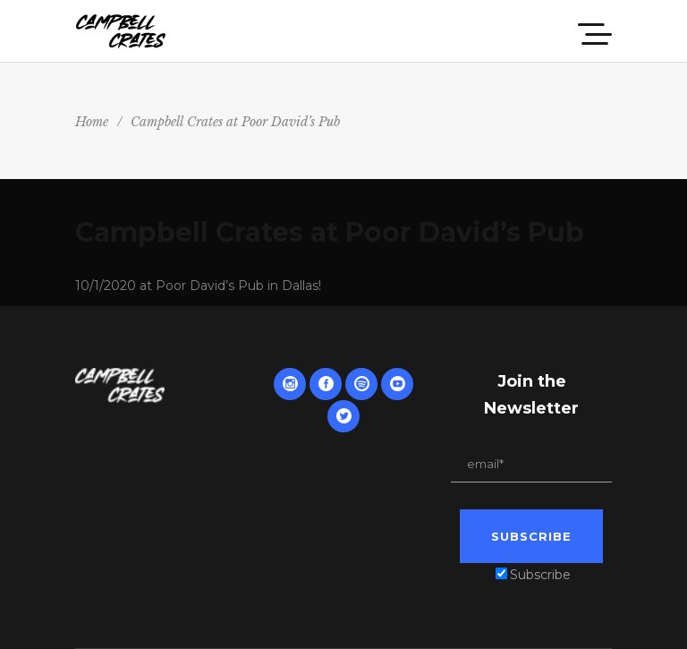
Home (91, 122)
